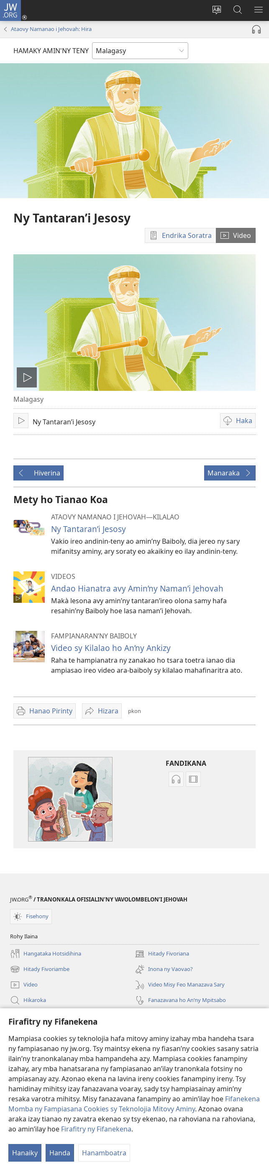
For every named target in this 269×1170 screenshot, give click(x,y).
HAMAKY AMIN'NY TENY (51, 50)
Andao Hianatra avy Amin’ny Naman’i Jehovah (137, 588)
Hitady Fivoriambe (39, 969)
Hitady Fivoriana (162, 954)
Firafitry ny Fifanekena (96, 1129)
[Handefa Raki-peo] (256, 29)
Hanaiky (25, 1152)
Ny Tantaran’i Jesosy (88, 529)
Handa (59, 1152)
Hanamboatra (104, 1152)
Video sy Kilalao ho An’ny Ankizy (111, 647)
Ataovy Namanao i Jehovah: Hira (51, 29)
